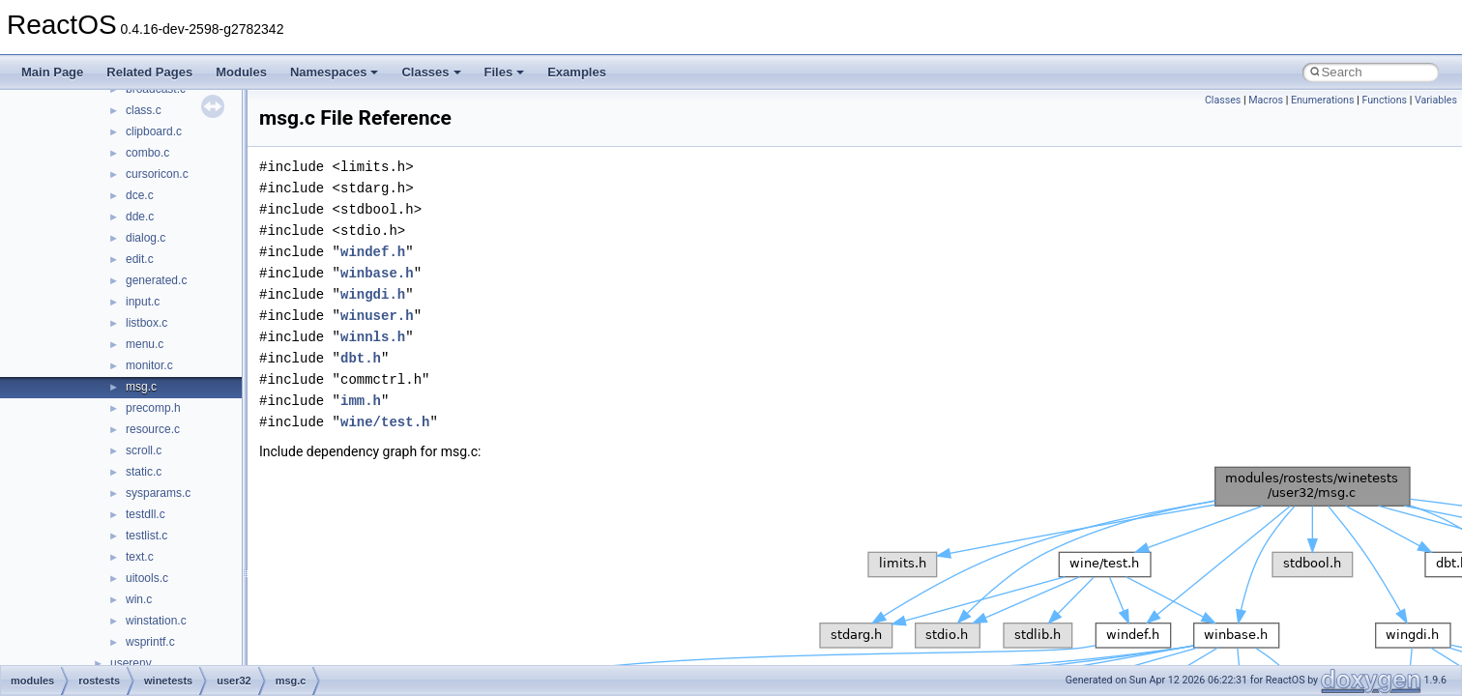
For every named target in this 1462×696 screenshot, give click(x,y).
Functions (1384, 100)
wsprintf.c (150, 642)
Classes (430, 72)
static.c (143, 471)
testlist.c (146, 535)
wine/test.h (384, 422)
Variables (1436, 100)
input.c (143, 301)
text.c (140, 557)
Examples (576, 72)
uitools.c (147, 578)
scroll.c (143, 450)
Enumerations (1323, 100)
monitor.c (149, 365)
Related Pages (149, 72)
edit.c (140, 259)
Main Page (52, 72)
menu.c (144, 344)
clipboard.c (154, 131)
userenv (131, 663)
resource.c (153, 429)
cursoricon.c (157, 174)
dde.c (140, 216)
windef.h (372, 252)
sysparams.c (158, 493)
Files (504, 72)
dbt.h (360, 358)
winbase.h (377, 273)
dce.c (140, 195)
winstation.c (156, 620)
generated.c (156, 280)
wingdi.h (372, 294)
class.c (143, 110)
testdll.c (145, 514)
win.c (139, 599)
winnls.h (372, 337)
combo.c (147, 153)
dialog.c (145, 238)
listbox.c (146, 323)
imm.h (360, 401)
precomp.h (153, 408)
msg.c (141, 386)
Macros (1265, 100)
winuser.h (377, 315)
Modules (241, 72)
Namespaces (334, 72)
